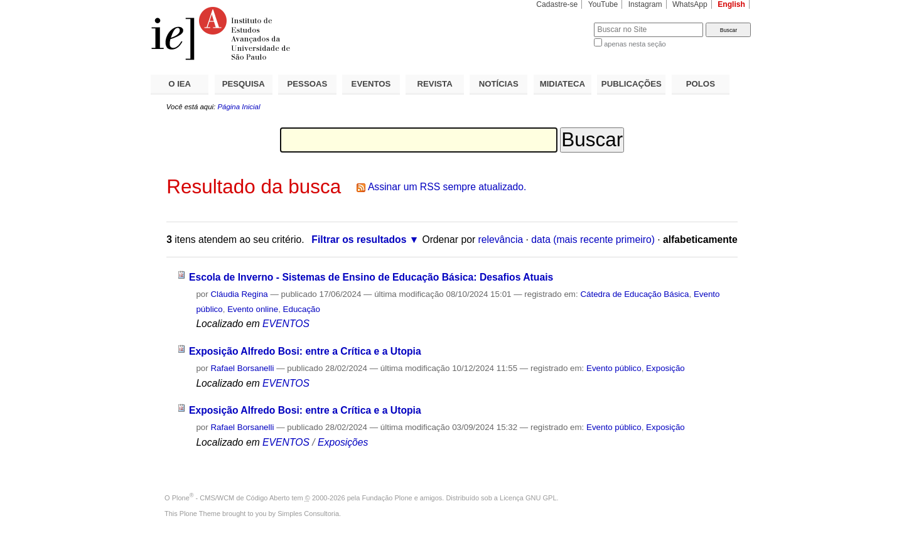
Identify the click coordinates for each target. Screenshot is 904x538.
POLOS (700, 84)
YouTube (603, 4)
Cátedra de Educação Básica (634, 294)
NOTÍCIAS (499, 84)
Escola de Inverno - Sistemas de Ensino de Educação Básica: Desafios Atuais (371, 277)
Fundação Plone (387, 498)
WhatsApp (690, 4)
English (731, 4)
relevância (501, 239)
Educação (301, 309)
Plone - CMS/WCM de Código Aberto (231, 498)
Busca (563, 22)
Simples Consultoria (308, 513)
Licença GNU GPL (528, 498)
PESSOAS (308, 84)
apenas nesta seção (634, 44)
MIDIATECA (562, 84)
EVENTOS (371, 84)
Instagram (645, 4)
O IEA (179, 84)
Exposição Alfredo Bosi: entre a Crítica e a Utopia (305, 351)
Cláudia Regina (238, 294)
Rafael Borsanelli (242, 368)
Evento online (252, 309)
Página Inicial (238, 106)
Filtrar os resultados (358, 239)
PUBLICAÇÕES (631, 84)
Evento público (614, 368)
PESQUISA (243, 84)
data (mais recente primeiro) (593, 239)
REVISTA (435, 84)
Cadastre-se (557, 4)
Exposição (665, 368)
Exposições (343, 442)
